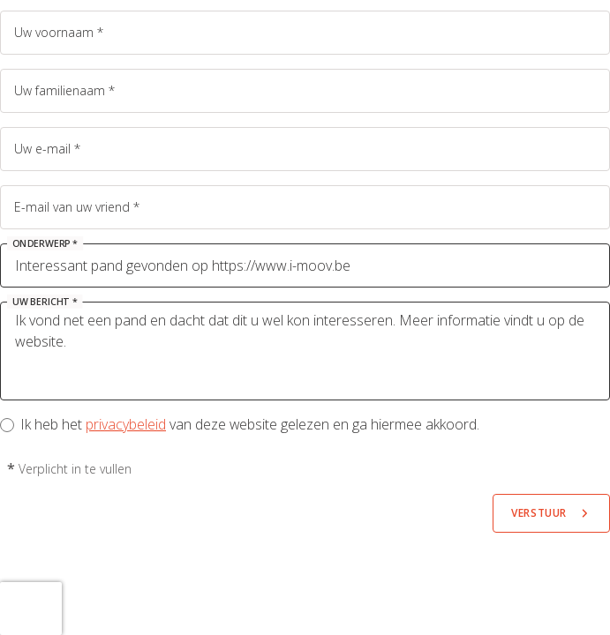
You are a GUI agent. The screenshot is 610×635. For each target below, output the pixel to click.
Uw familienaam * (64, 90)
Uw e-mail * (47, 148)
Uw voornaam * (58, 32)
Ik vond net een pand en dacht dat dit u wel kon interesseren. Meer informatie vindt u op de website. (305, 351)
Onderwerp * (45, 243)
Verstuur (539, 512)
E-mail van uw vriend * (76, 206)
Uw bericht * (45, 301)
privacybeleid (126, 424)
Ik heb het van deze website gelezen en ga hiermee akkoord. (250, 424)
